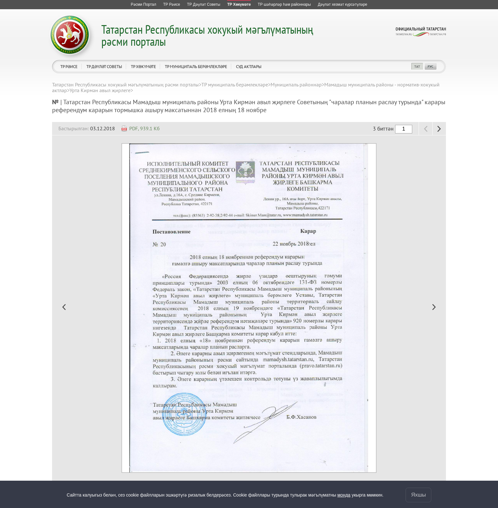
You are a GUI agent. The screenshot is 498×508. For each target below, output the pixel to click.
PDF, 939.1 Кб (144, 128)
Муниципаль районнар (296, 84)
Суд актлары (248, 66)
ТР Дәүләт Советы (104, 66)
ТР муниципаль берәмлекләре (196, 66)
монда (343, 495)
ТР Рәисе (68, 66)
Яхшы (418, 495)
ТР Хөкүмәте (143, 66)
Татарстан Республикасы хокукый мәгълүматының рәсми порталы (207, 35)
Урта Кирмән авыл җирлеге (100, 90)
